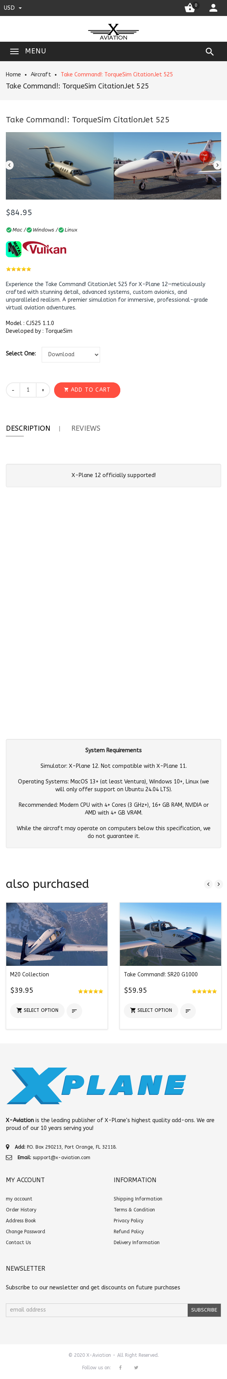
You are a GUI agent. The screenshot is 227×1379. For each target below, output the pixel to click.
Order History (21, 1210)
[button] (87, 390)
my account (19, 1199)
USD (13, 7)
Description (28, 428)
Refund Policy (129, 1231)
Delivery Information (137, 1242)
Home (13, 74)
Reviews (85, 428)
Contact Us (18, 1242)
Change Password (25, 1231)
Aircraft (41, 74)
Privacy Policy (128, 1220)
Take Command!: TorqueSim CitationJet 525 (117, 74)
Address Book (21, 1220)
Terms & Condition (134, 1210)
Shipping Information (138, 1199)
